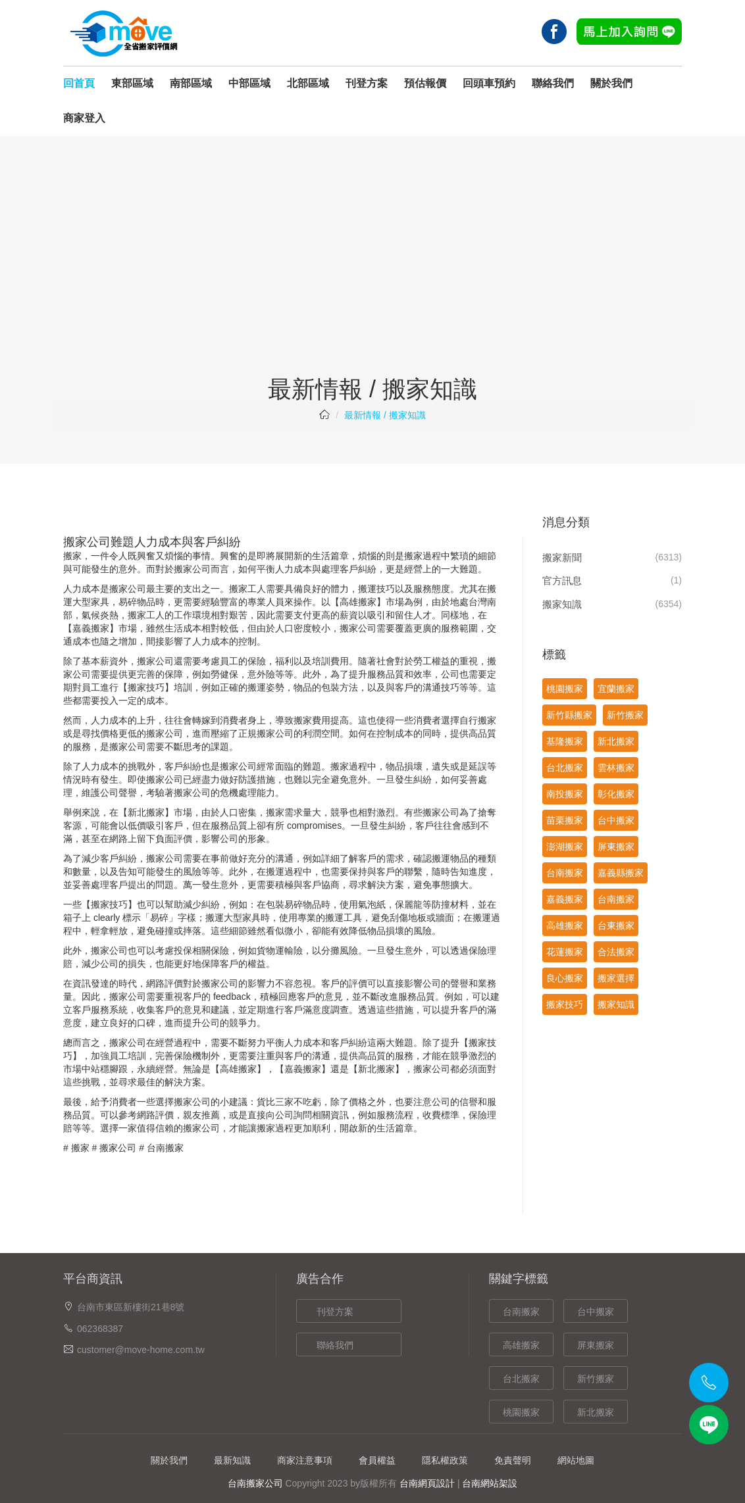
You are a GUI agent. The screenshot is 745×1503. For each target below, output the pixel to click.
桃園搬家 (564, 688)
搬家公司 (117, 1148)
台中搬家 (616, 820)
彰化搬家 (616, 794)
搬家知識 (562, 604)
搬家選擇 (616, 978)
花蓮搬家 (564, 952)
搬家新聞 (562, 557)
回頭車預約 (489, 83)
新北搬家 (616, 741)
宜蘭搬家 (616, 688)
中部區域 (249, 83)
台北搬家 (564, 767)
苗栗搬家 (564, 820)
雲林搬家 (616, 767)
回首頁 (79, 83)
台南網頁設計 (427, 1483)
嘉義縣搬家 (621, 873)
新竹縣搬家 (569, 715)
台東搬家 (616, 925)
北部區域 (308, 83)
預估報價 (425, 83)
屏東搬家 (616, 846)
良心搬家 (564, 978)
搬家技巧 (564, 1004)
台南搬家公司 (255, 1483)
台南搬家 (165, 1148)
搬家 (80, 1148)
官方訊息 (562, 580)
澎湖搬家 (564, 846)
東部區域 (132, 83)
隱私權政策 (445, 1460)
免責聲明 (512, 1460)
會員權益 (377, 1460)
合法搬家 (616, 952)
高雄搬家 (358, 602)
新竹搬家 (625, 715)
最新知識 (232, 1460)
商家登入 (84, 118)
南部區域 (191, 83)
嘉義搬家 (564, 899)
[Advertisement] (372, 277)
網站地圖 (575, 1460)
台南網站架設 (489, 1483)
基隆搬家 (564, 741)
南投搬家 (564, 794)
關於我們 (611, 83)
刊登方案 (367, 83)
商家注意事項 (304, 1460)
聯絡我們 (553, 83)
